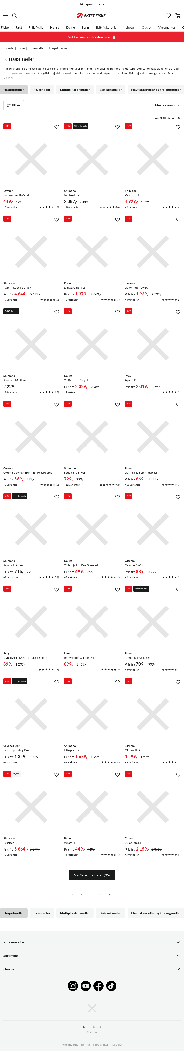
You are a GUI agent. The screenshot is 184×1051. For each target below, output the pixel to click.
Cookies (117, 1044)
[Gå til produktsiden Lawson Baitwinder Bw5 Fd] (31, 159)
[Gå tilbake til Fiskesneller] (6, 59)
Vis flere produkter (92, 875)
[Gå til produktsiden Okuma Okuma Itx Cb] (153, 714)
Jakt (19, 27)
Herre (55, 27)
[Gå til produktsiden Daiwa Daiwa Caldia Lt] (92, 252)
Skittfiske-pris (106, 27)
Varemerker (167, 27)
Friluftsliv (36, 27)
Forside (8, 48)
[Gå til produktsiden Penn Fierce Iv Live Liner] (153, 622)
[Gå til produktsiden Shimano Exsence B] (31, 807)
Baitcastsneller (111, 89)
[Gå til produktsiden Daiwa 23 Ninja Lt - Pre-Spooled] (92, 529)
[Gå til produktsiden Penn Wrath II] (92, 807)
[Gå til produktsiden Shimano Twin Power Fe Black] (31, 252)
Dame (70, 27)
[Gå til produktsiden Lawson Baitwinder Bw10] (153, 252)
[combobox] (167, 105)
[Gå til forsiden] (91, 15)
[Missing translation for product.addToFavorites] (57, 127)
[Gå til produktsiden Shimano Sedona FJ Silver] (92, 437)
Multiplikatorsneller (75, 89)
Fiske (5, 27)
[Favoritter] (168, 16)
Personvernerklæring (75, 1044)
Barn (85, 27)
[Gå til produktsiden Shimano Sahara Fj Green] (31, 529)
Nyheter (129, 27)
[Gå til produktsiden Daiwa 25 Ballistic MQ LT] (92, 344)
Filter (13, 105)
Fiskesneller (37, 48)
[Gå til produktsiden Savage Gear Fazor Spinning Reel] (31, 714)
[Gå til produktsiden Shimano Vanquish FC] (153, 159)
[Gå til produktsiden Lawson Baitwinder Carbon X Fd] (92, 622)
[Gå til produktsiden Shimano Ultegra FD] (92, 714)
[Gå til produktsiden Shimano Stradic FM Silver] (31, 344)
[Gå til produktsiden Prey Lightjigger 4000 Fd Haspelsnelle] (31, 622)
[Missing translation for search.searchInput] (14, 15)
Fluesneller (42, 89)
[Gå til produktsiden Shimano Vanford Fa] (92, 159)
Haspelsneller (14, 89)
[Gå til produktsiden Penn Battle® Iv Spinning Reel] (153, 437)
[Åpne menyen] (5, 16)
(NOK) (92, 1027)
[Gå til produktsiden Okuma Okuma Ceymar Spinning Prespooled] (31, 437)
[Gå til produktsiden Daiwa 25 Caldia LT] (153, 807)
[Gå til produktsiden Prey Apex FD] (153, 344)
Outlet (147, 27)
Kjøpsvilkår (101, 1044)
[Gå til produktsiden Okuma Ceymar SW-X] (153, 529)
